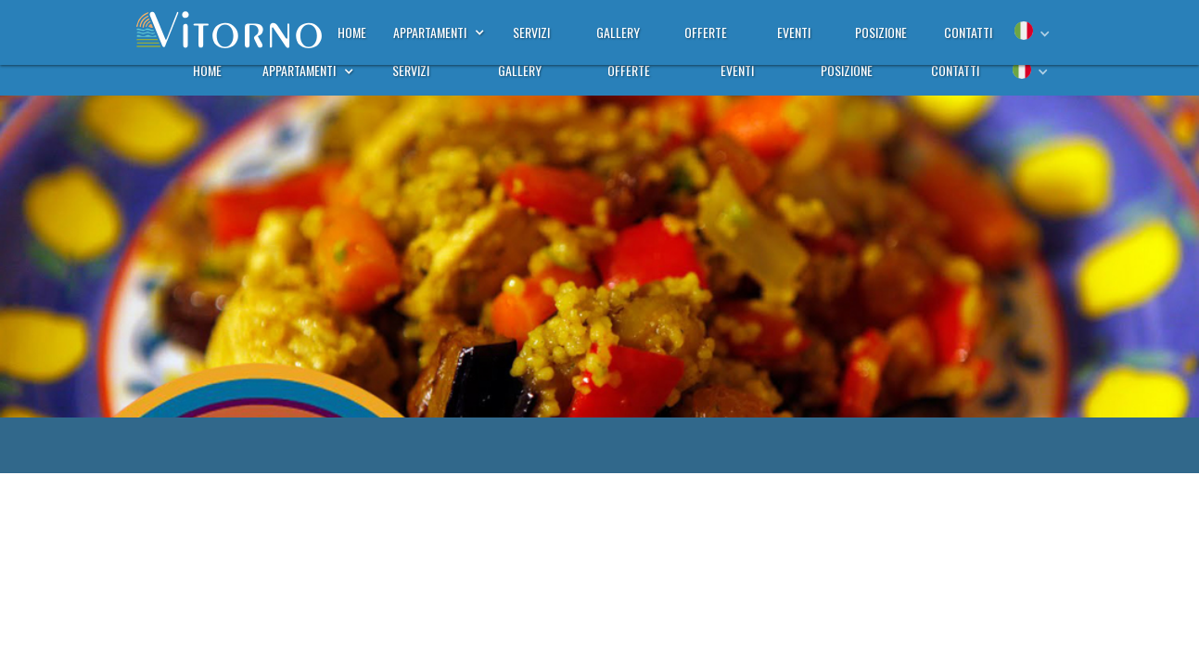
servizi (410, 70)
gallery (520, 70)
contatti (955, 70)
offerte (628, 70)
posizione (847, 70)
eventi (737, 70)
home (207, 70)
